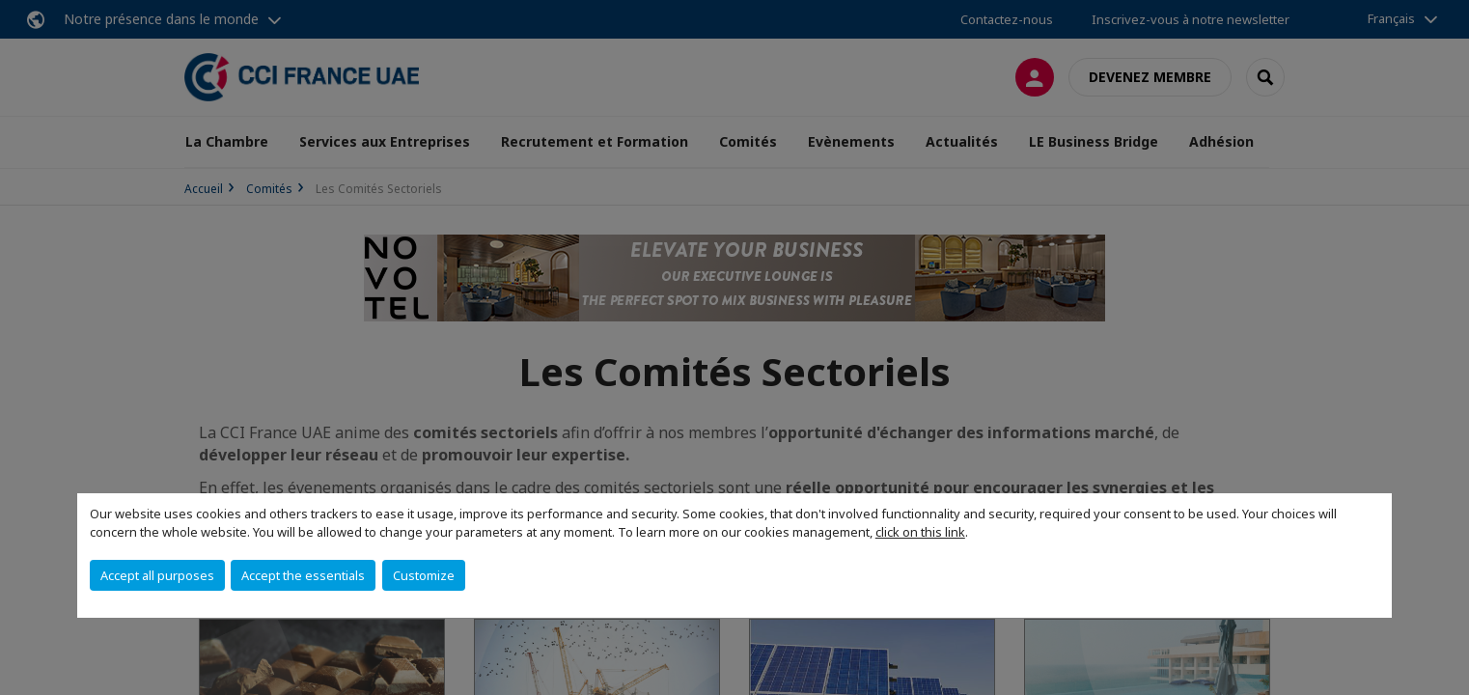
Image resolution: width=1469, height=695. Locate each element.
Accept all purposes (157, 575)
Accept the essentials (303, 575)
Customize (424, 575)
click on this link (920, 532)
